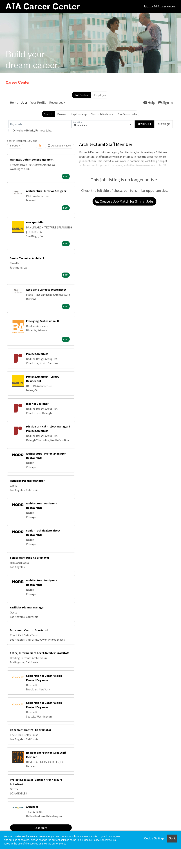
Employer (100, 95)
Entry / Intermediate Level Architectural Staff (39, 653)
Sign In (165, 102)
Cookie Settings (154, 838)
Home (14, 102)
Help (149, 102)
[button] (163, 124)
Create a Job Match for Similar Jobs (124, 201)
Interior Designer (37, 403)
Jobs (24, 102)
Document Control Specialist (29, 630)
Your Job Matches (102, 114)
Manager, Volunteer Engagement (31, 159)
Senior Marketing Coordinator (29, 557)
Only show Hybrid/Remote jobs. (32, 130)
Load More (40, 827)
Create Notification (59, 145)
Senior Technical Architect (27, 258)
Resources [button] (56, 102)
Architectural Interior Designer (46, 191)
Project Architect (37, 354)
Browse (61, 114)
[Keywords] (39, 124)
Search (48, 114)
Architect (32, 807)
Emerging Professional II (42, 321)
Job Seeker (81, 95)
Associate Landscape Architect (46, 289)
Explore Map (79, 114)
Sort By (14, 145)
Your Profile (38, 102)
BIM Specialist (35, 222)
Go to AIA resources (160, 6)
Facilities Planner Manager (27, 480)
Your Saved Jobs (127, 114)
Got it (172, 838)
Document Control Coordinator (30, 730)
